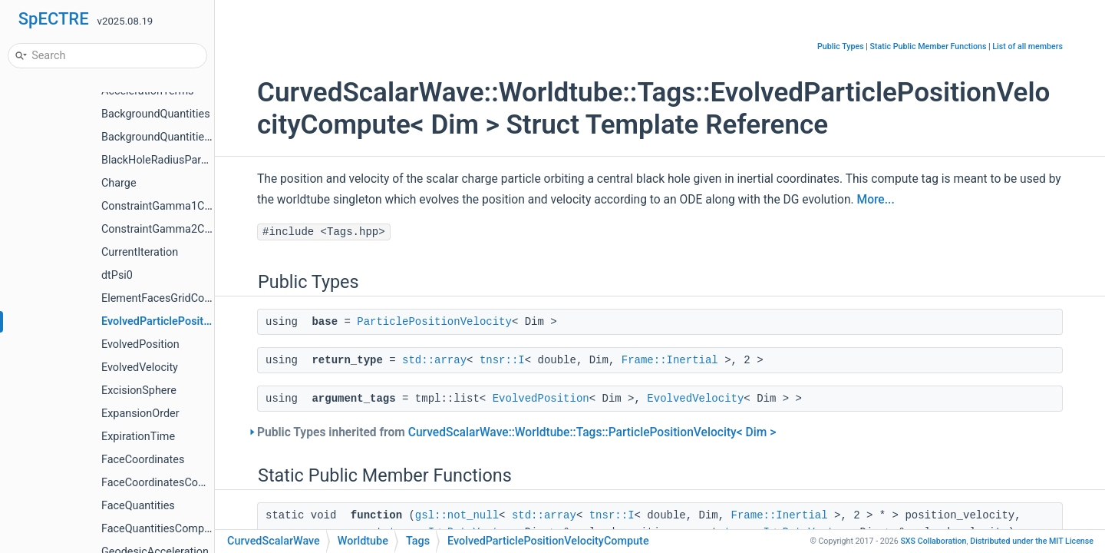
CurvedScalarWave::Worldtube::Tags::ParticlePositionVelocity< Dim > (592, 432)
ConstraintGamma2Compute (171, 229)
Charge (119, 183)
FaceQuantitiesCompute (160, 528)
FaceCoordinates (142, 459)
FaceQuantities (138, 505)
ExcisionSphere (138, 390)
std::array (434, 360)
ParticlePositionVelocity (434, 322)
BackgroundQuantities (155, 114)
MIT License (1031, 541)
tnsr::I (502, 360)
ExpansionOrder (140, 413)
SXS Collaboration (933, 541)
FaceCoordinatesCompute (165, 482)
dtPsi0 (117, 275)
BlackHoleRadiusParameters (171, 160)
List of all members (1027, 46)
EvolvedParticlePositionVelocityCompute (202, 321)
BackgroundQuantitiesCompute (178, 137)
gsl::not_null (457, 515)
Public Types (840, 46)
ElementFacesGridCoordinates (175, 298)
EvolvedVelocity (139, 367)
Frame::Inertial (670, 360)
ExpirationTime (138, 436)
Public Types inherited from (516, 432)
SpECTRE (53, 18)
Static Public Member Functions (928, 46)
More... (876, 200)
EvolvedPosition (140, 344)
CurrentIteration (139, 252)
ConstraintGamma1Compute (171, 206)
